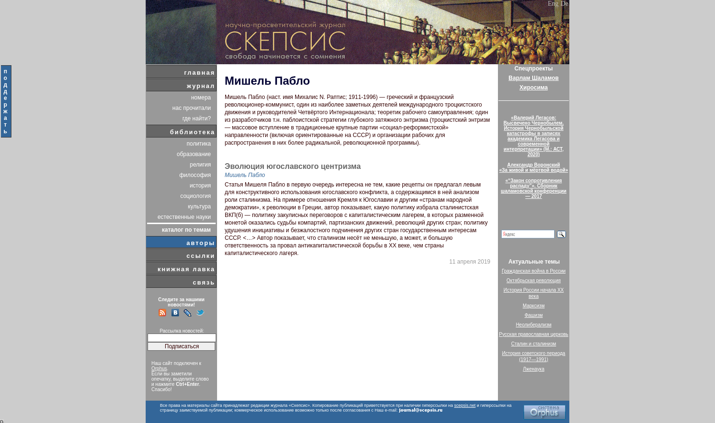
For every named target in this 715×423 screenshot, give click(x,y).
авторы (201, 242)
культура (199, 206)
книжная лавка (186, 269)
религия (200, 164)
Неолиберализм (534, 324)
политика (199, 143)
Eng (553, 3)
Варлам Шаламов (533, 78)
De (564, 3)
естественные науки (184, 217)
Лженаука (534, 369)
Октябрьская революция (533, 280)
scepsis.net (465, 405)
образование (194, 154)
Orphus (159, 368)
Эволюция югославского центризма (293, 166)
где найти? (196, 118)
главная (199, 72)
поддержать (6, 101)
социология (195, 196)
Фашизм (534, 315)
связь (204, 282)
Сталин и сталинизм (533, 343)
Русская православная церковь (533, 334)
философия (195, 175)
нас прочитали (191, 108)
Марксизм (534, 305)
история (200, 185)
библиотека (192, 132)
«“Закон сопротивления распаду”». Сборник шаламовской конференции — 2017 (533, 188)
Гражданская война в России (534, 271)
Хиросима (533, 87)
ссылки (201, 255)
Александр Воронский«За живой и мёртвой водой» (533, 167)
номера (201, 97)
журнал (201, 85)
